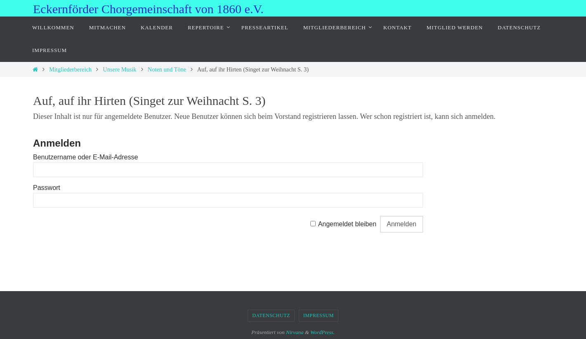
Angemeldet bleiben (347, 224)
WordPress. (322, 332)
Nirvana (295, 332)
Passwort (46, 187)
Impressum (318, 315)
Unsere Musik (119, 69)
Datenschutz (271, 315)
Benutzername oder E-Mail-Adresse (85, 157)
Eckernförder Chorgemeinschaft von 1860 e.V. (148, 9)
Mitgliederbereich (70, 69)
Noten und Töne (167, 69)
